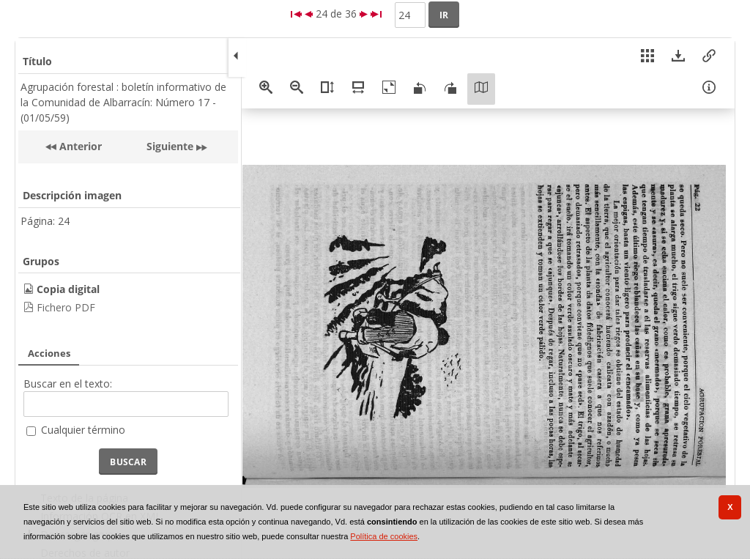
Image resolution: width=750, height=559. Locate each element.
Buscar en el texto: (67, 383)
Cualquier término (83, 430)
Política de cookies (383, 536)
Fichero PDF (66, 307)
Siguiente (170, 146)
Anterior (79, 146)
